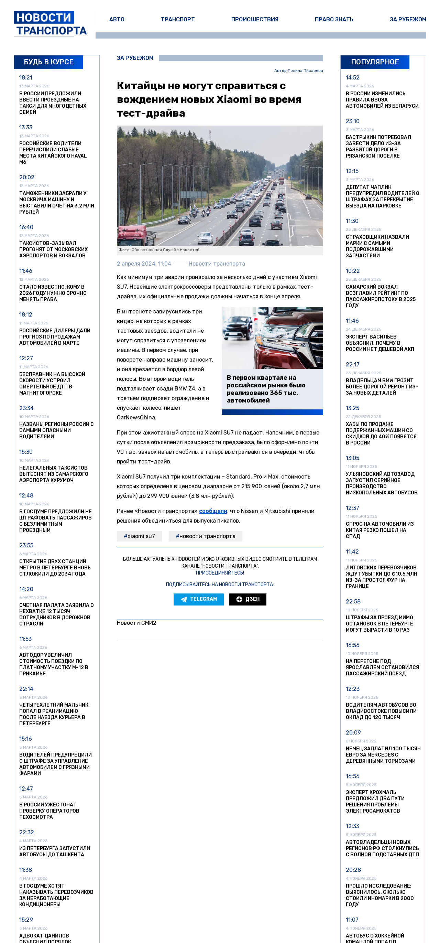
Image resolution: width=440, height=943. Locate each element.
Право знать (334, 19)
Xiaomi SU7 (141, 536)
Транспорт (178, 19)
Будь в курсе (49, 62)
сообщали (213, 511)
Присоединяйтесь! (220, 573)
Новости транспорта (207, 536)
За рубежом (408, 19)
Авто (116, 19)
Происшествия (254, 19)
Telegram (198, 599)
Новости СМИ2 (136, 623)
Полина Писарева (305, 70)
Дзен (248, 599)
